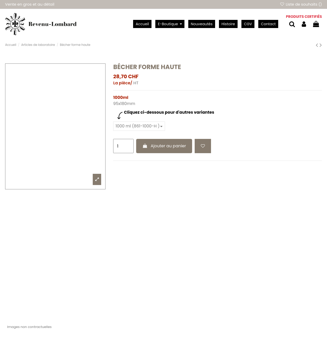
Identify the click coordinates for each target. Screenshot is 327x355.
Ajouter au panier (164, 146)
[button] (169, 24)
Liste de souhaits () (301, 4)
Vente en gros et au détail (29, 4)
